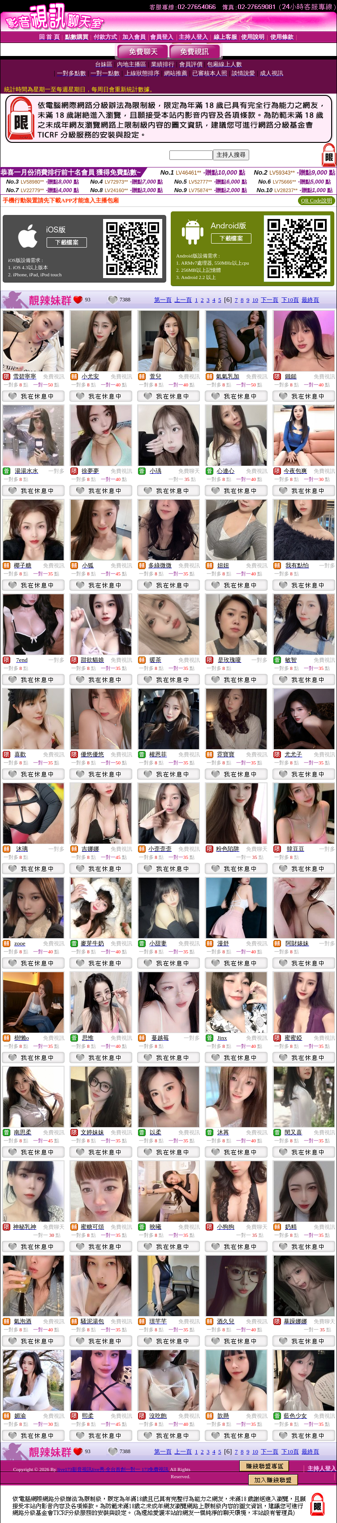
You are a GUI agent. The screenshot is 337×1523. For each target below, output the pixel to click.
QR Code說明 (316, 200)
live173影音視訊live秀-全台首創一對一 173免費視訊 (112, 1469)
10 (255, 299)
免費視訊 (54, 376)
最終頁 (310, 299)
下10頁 (290, 299)
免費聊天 (189, 471)
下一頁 (269, 299)
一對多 (56, 471)
